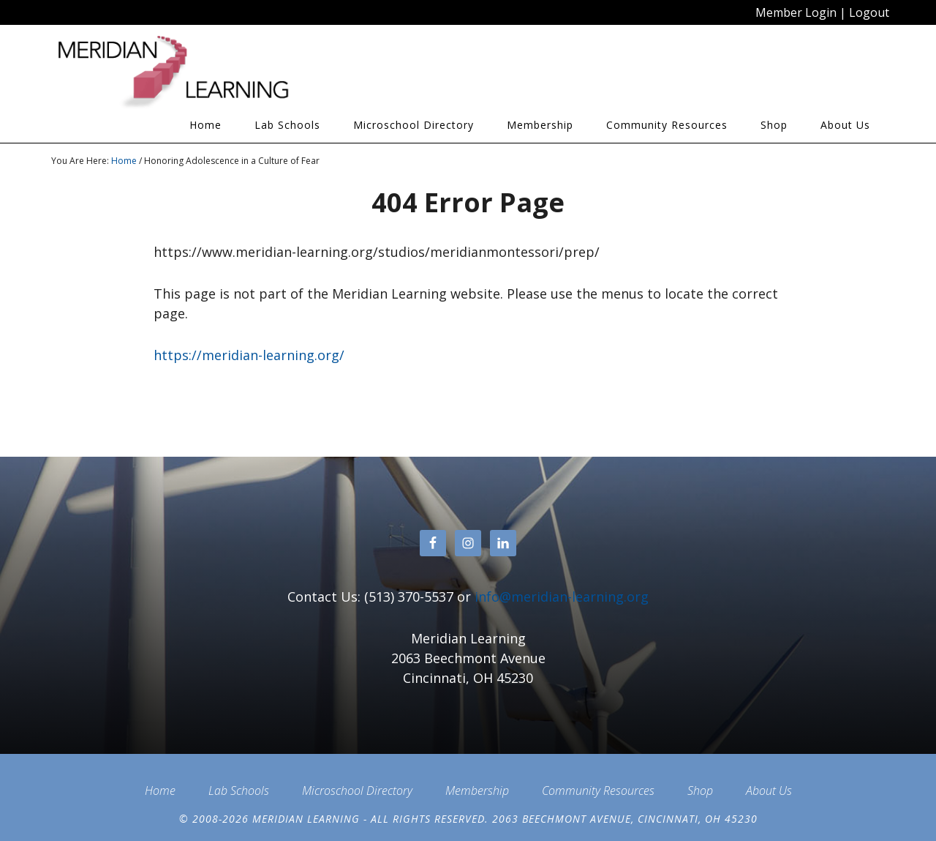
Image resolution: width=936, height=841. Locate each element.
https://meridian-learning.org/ (249, 355)
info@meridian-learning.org (562, 596)
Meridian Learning (182, 72)
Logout (869, 12)
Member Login (796, 12)
